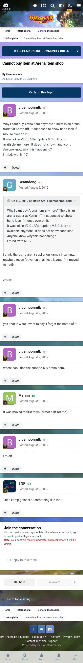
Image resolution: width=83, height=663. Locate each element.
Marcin (24, 395)
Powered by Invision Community (41, 645)
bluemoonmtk (14, 74)
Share (19, 582)
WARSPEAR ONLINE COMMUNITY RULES (41, 51)
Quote (15, 167)
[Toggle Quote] (9, 200)
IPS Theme (6, 636)
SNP (22, 483)
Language (39, 636)
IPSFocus (23, 636)
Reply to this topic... (23, 560)
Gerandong (27, 182)
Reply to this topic (41, 92)
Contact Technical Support (41, 641)
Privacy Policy (71, 636)
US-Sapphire (30, 78)
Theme (54, 636)
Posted (33, 113)
